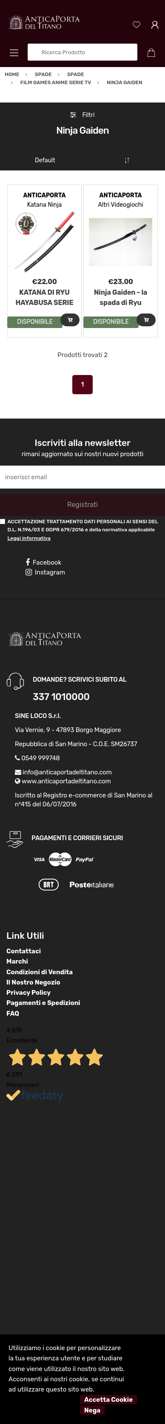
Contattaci (23, 951)
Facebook (43, 562)
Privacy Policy (28, 992)
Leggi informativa (28, 538)
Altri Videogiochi (120, 204)
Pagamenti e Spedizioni (43, 1003)
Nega (92, 1410)
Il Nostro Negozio (33, 982)
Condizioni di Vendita (39, 972)
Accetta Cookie (108, 1399)
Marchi (17, 961)
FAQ (12, 1013)
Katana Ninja (44, 204)
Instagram (45, 572)
